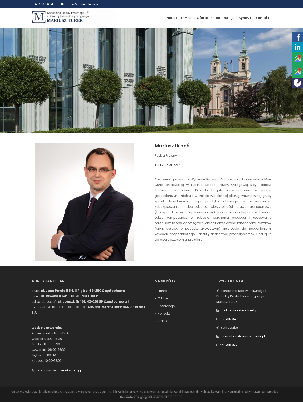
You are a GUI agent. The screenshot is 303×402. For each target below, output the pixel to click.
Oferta (204, 17)
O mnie (187, 17)
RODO (162, 321)
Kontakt (262, 17)
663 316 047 (46, 4)
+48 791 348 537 (167, 165)
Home (172, 17)
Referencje (225, 17)
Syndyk (245, 17)
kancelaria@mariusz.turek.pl (243, 336)
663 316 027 (228, 345)
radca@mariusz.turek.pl (82, 4)
